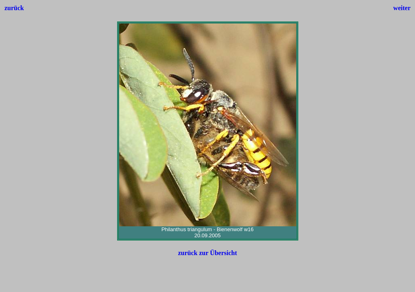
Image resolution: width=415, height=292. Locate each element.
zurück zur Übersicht (207, 252)
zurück (14, 7)
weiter (402, 7)
